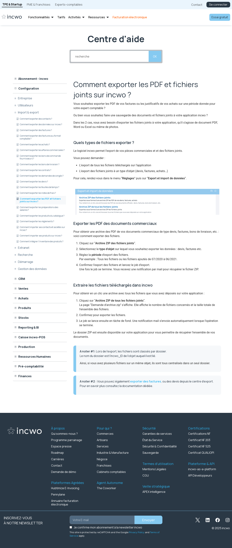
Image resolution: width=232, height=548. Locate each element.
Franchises (104, 465)
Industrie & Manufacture (113, 453)
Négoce (102, 459)
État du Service (152, 440)
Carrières (57, 459)
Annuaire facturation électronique (64, 502)
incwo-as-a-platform (202, 469)
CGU (145, 475)
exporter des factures (145, 381)
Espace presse (61, 446)
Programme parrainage (66, 440)
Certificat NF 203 (199, 440)
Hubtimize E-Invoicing (65, 488)
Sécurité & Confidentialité (159, 446)
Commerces (105, 434)
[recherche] (109, 56)
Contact (56, 465)
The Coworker (106, 488)
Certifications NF (199, 434)
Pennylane (58, 494)
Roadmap (57, 453)
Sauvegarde (150, 453)
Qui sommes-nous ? (64, 434)
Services (103, 446)
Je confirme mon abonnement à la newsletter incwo (108, 527)
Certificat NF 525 (199, 446)
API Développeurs (200, 475)
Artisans (102, 440)
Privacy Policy (136, 532)
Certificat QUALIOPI (201, 453)
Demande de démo (63, 472)
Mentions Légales (154, 469)
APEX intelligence (153, 492)
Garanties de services (157, 434)
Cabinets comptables (111, 472)
